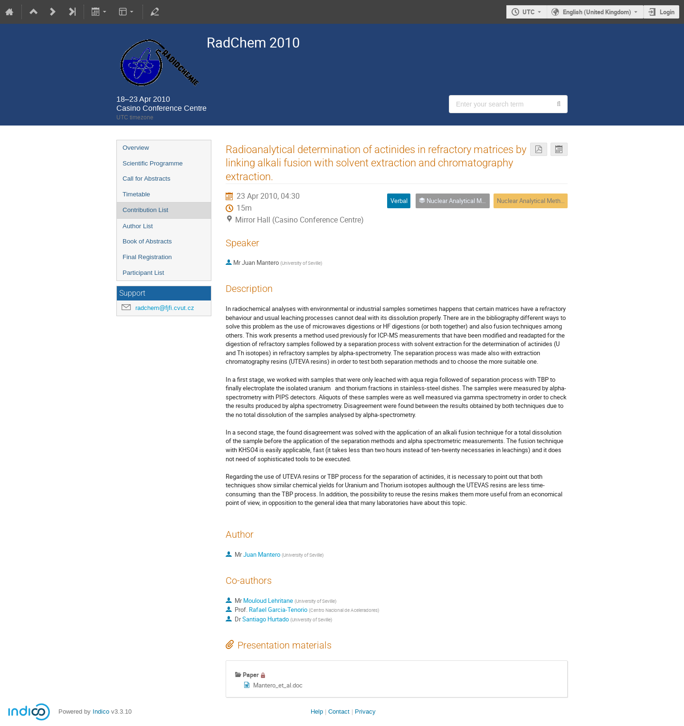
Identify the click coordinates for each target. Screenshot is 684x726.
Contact (339, 711)
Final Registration (147, 257)
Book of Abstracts (147, 241)
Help (317, 711)
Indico (101, 711)
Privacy (365, 711)
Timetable (136, 194)
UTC (528, 12)
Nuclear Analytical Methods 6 (536, 200)
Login (667, 12)
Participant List (143, 272)
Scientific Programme (153, 163)
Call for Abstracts (147, 178)
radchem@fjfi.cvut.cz (164, 308)
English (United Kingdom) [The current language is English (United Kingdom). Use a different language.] (597, 12)
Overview (136, 147)
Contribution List (145, 209)
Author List (138, 226)
